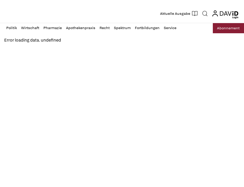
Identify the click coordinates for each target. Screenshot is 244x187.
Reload (13, 52)
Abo (226, 28)
